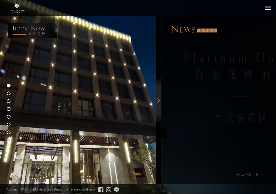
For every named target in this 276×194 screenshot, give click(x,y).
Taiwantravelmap (82, 189)
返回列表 (244, 174)
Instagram (108, 189)
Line (116, 189)
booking (32, 30)
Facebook (101, 189)
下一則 (260, 174)
